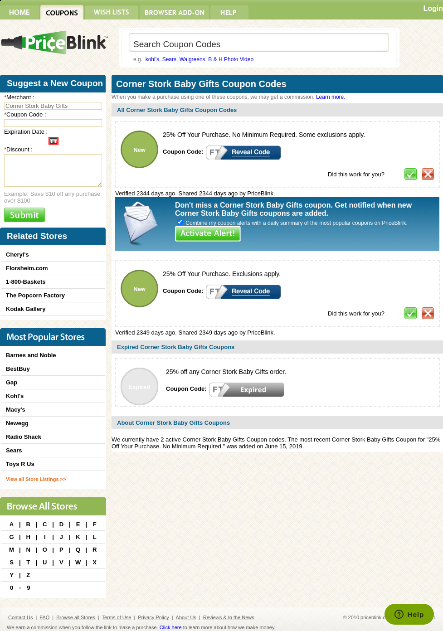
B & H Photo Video (230, 59)
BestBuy (18, 368)
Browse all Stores (75, 617)
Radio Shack (23, 436)
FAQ (44, 617)
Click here (171, 627)
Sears (169, 59)
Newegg (17, 423)
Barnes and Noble (31, 355)
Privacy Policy (153, 617)
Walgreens (192, 59)
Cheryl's (17, 254)
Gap (11, 382)
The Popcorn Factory (35, 295)
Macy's (15, 409)
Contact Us (20, 617)
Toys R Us (20, 464)
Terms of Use (116, 617)
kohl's (152, 59)
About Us (186, 617)
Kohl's (15, 396)
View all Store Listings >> (36, 479)
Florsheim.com (27, 268)
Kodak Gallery (25, 309)
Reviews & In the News (228, 617)
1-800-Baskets (25, 281)
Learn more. (331, 97)
